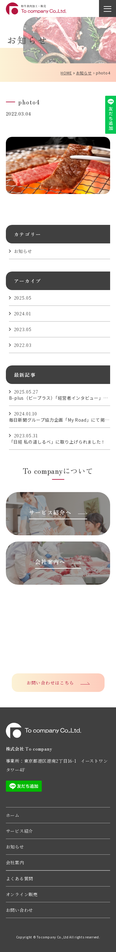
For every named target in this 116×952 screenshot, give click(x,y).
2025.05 (23, 298)
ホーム (12, 815)
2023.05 (23, 329)
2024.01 (22, 313)
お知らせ (84, 72)
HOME (66, 72)
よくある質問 (19, 878)
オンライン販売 (22, 894)
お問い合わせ (19, 910)
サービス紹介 (19, 831)
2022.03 (23, 345)
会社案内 (15, 862)
